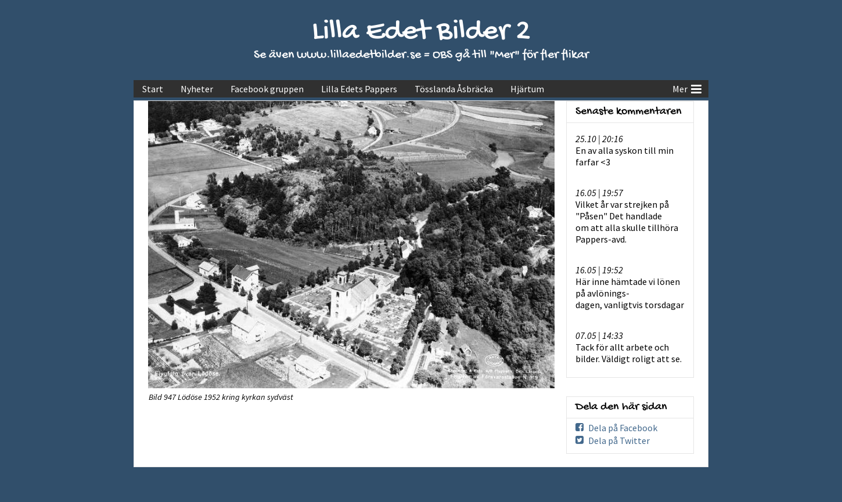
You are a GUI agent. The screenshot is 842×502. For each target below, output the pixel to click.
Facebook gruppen (267, 89)
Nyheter (197, 89)
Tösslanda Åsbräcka (454, 89)
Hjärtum (527, 89)
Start (152, 89)
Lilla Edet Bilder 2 (421, 32)
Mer (686, 87)
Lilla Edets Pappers (359, 89)
